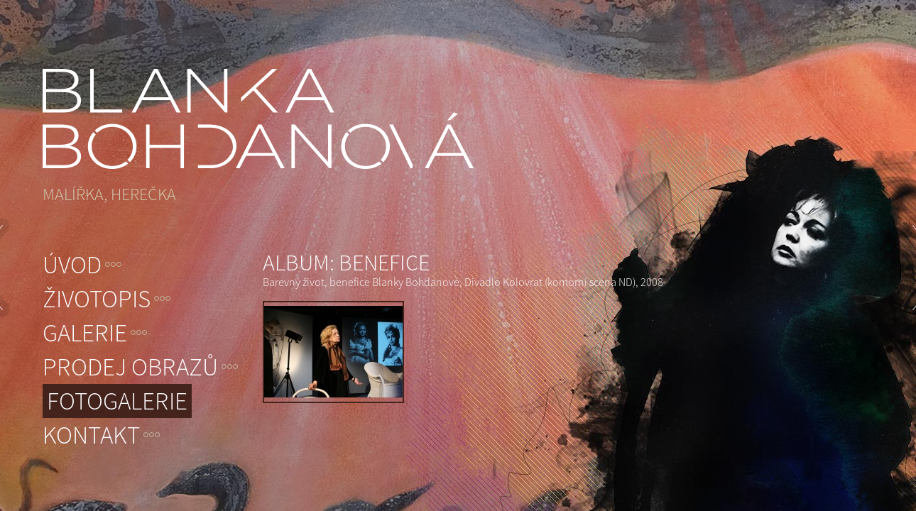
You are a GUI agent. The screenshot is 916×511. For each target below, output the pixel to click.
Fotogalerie (117, 401)
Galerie (85, 332)
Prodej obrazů (130, 367)
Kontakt (91, 435)
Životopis (97, 298)
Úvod (72, 264)
